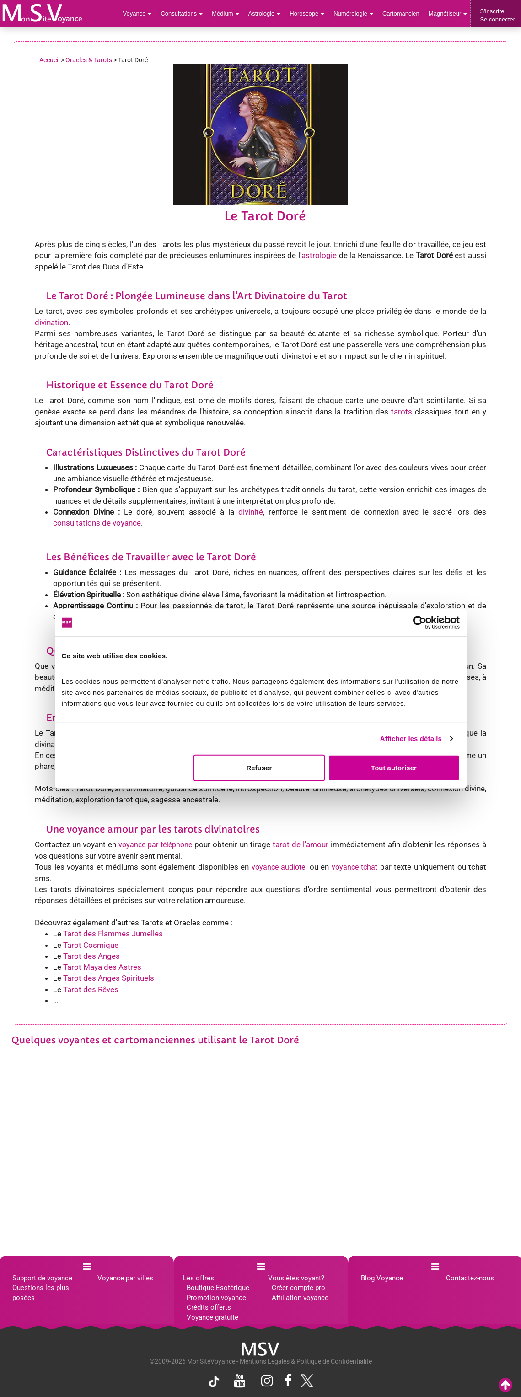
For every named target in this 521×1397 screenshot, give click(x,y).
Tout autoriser (394, 767)
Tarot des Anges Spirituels (108, 978)
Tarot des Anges (91, 956)
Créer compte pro (298, 1288)
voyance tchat (355, 867)
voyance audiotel (279, 867)
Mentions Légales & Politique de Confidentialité (306, 1361)
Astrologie (264, 13)
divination (51, 322)
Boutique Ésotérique (218, 1288)
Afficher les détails (411, 738)
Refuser (259, 767)
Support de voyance (42, 1278)
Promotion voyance (216, 1298)
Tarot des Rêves (90, 989)
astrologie (319, 255)
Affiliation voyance (300, 1298)
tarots (401, 411)
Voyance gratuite (212, 1317)
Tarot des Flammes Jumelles (113, 933)
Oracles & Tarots (88, 60)
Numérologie (353, 13)
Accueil (49, 60)
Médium (225, 13)
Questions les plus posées (40, 1292)
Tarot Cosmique (90, 945)
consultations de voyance (97, 522)
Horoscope (307, 13)
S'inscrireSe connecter (497, 15)
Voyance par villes (125, 1278)
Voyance (137, 13)
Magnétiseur (448, 13)
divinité (250, 511)
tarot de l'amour (300, 844)
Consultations (182, 13)
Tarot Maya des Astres (102, 967)
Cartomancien (400, 13)
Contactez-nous (470, 1278)
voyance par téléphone (155, 844)
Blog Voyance (382, 1278)
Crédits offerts (209, 1307)
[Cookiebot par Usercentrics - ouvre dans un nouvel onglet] (420, 622)
